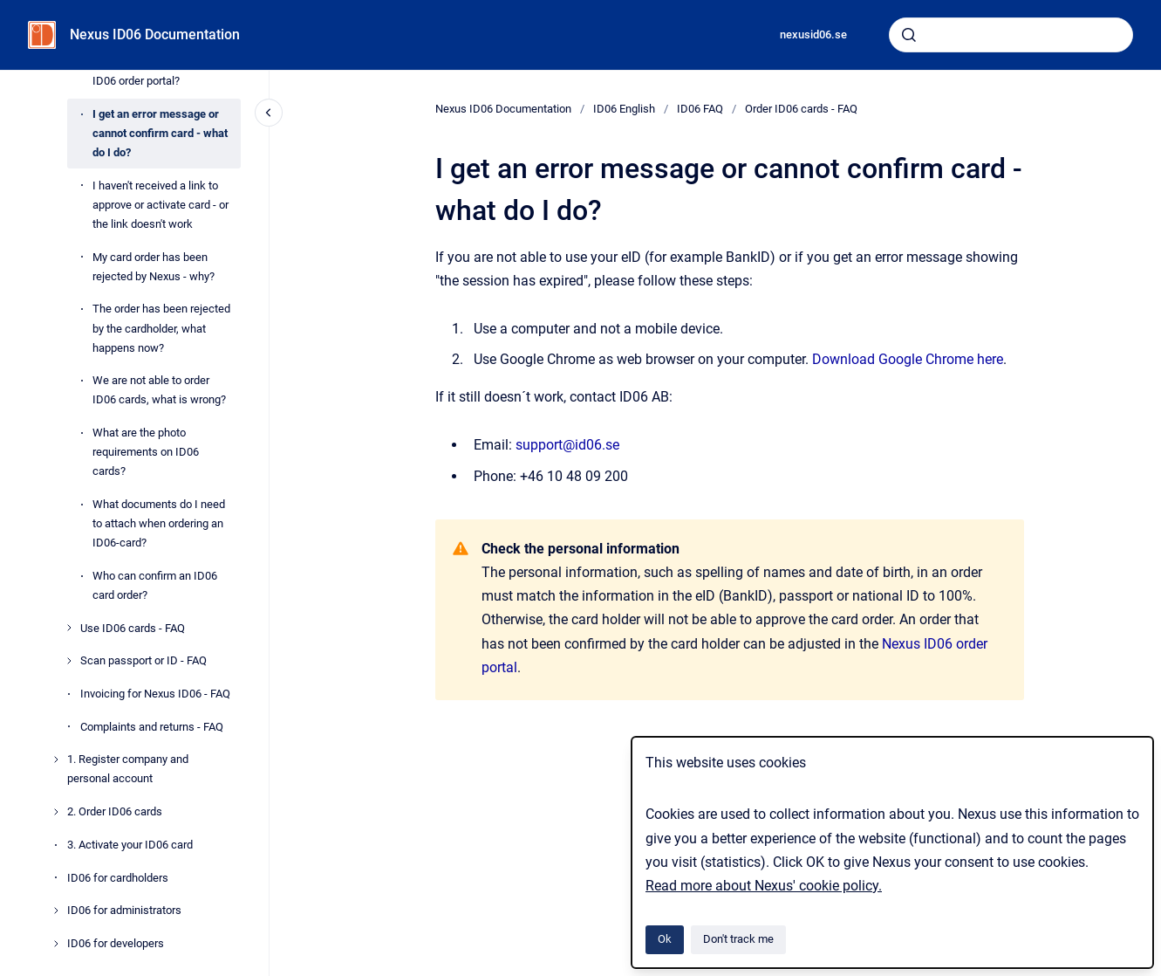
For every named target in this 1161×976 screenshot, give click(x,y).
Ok (665, 938)
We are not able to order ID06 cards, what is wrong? (159, 390)
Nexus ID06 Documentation (155, 34)
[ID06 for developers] (56, 944)
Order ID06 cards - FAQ (801, 108)
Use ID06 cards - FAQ (132, 628)
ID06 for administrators (124, 910)
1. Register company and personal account (127, 769)
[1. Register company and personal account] (56, 759)
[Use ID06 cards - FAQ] (69, 628)
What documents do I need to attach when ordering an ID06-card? (158, 523)
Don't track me (738, 938)
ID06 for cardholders (117, 877)
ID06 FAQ (700, 108)
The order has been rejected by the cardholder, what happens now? (161, 328)
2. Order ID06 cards (114, 811)
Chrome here (962, 359)
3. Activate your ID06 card (130, 844)
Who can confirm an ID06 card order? (154, 585)
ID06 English (624, 108)
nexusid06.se (813, 34)
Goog (893, 359)
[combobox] (1011, 35)
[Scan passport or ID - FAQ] (69, 661)
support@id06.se (567, 444)
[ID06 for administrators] (56, 911)
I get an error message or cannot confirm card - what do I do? (160, 133)
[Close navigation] (269, 113)
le (917, 359)
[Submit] (909, 35)
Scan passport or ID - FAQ (143, 660)
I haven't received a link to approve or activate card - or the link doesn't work (160, 204)
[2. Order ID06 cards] (56, 812)
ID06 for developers (115, 943)
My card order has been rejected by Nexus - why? (153, 267)
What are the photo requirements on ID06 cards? (145, 452)
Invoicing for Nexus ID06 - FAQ (155, 693)
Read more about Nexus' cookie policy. (763, 885)
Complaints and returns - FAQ (151, 726)
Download (843, 359)
